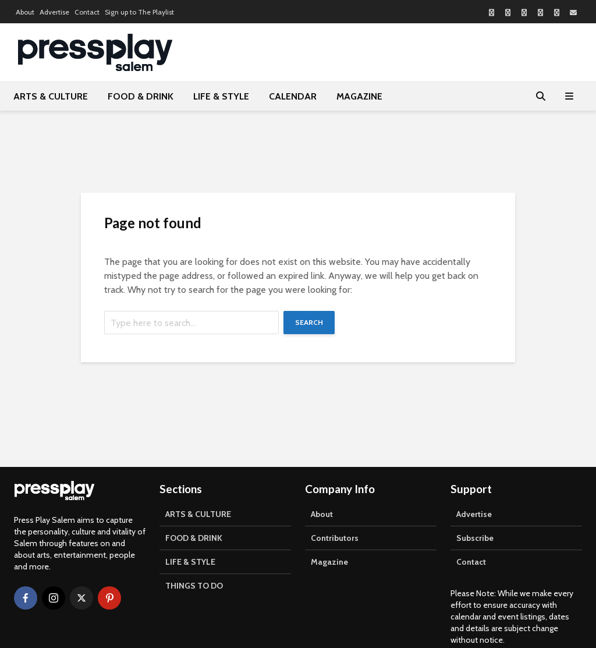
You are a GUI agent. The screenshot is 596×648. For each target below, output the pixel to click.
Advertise (54, 12)
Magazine (329, 562)
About (25, 12)
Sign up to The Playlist (139, 12)
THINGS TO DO (194, 585)
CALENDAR (293, 96)
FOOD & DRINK (140, 96)
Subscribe (475, 538)
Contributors (335, 538)
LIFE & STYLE (221, 96)
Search (309, 322)
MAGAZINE (359, 96)
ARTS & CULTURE (50, 96)
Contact (87, 12)
